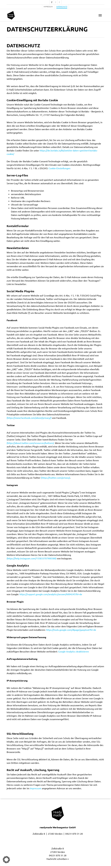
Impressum (35, 788)
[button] (100, 15)
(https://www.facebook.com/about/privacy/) (29, 418)
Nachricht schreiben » (58, 859)
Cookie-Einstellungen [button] (59, 168)
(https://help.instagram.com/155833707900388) (31, 558)
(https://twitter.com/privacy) (55, 477)
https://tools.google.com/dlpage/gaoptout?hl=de (71, 630)
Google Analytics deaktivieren (73, 651)
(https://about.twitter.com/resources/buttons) (30, 443)
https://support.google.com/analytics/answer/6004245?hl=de (51, 594)
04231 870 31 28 (74, 833)
